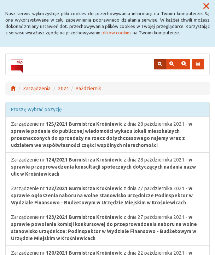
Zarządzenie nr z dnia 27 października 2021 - (102, 195)
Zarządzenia (37, 88)
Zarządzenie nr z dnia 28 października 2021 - (101, 134)
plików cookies (116, 32)
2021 (63, 88)
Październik (88, 88)
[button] (206, 6)
